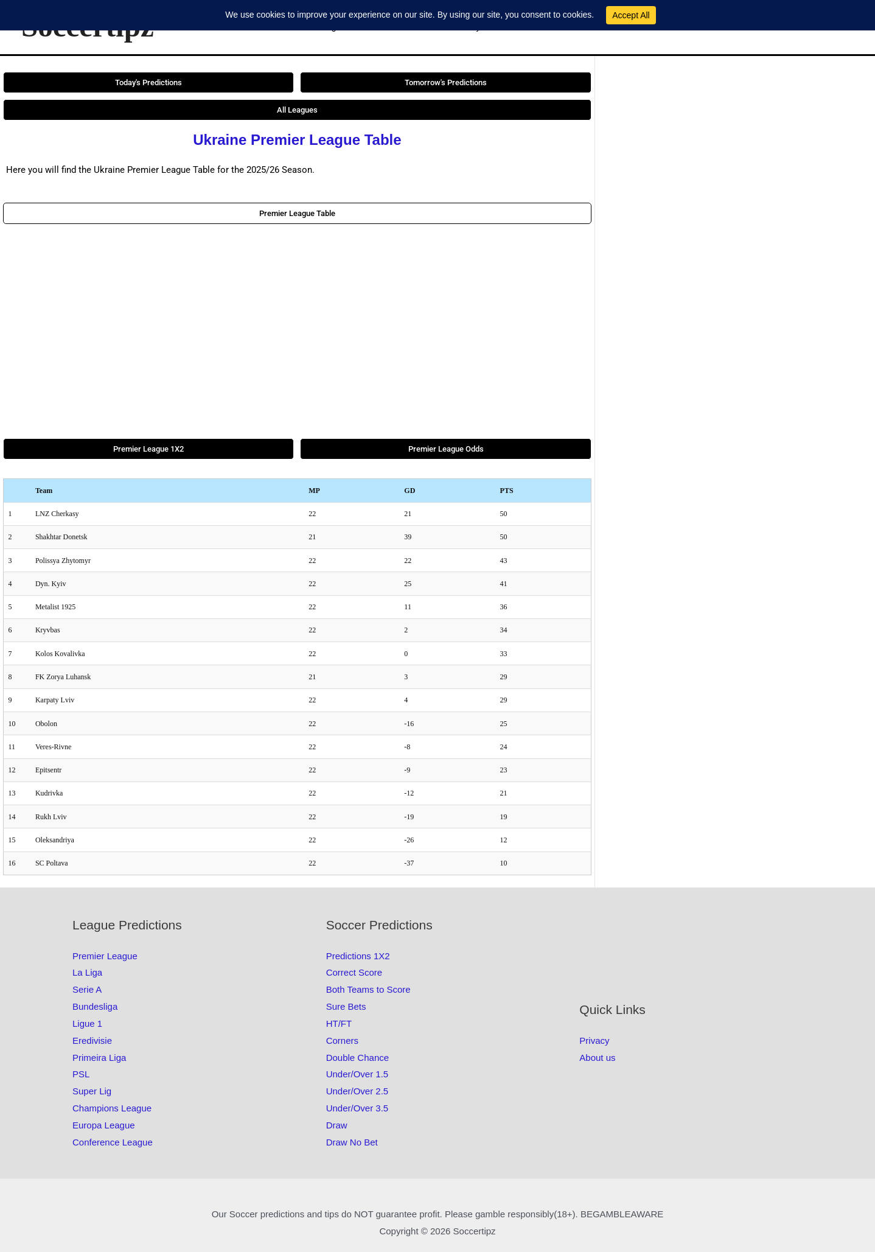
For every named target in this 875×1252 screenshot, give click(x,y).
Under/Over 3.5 (357, 1108)
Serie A (87, 989)
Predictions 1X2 (358, 956)
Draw (336, 1125)
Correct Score (354, 972)
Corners (342, 1040)
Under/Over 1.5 (357, 1074)
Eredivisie (92, 1040)
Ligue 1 (87, 1023)
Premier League (105, 956)
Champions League (112, 1108)
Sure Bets (346, 1006)
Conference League (112, 1142)
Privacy (594, 1040)
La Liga (87, 972)
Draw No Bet (352, 1142)
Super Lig (91, 1091)
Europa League (103, 1125)
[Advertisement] (297, 331)
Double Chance (357, 1057)
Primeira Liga (99, 1057)
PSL (80, 1074)
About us (597, 1057)
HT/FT (339, 1023)
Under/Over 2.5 (357, 1091)
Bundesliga (94, 1006)
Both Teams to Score (368, 989)
